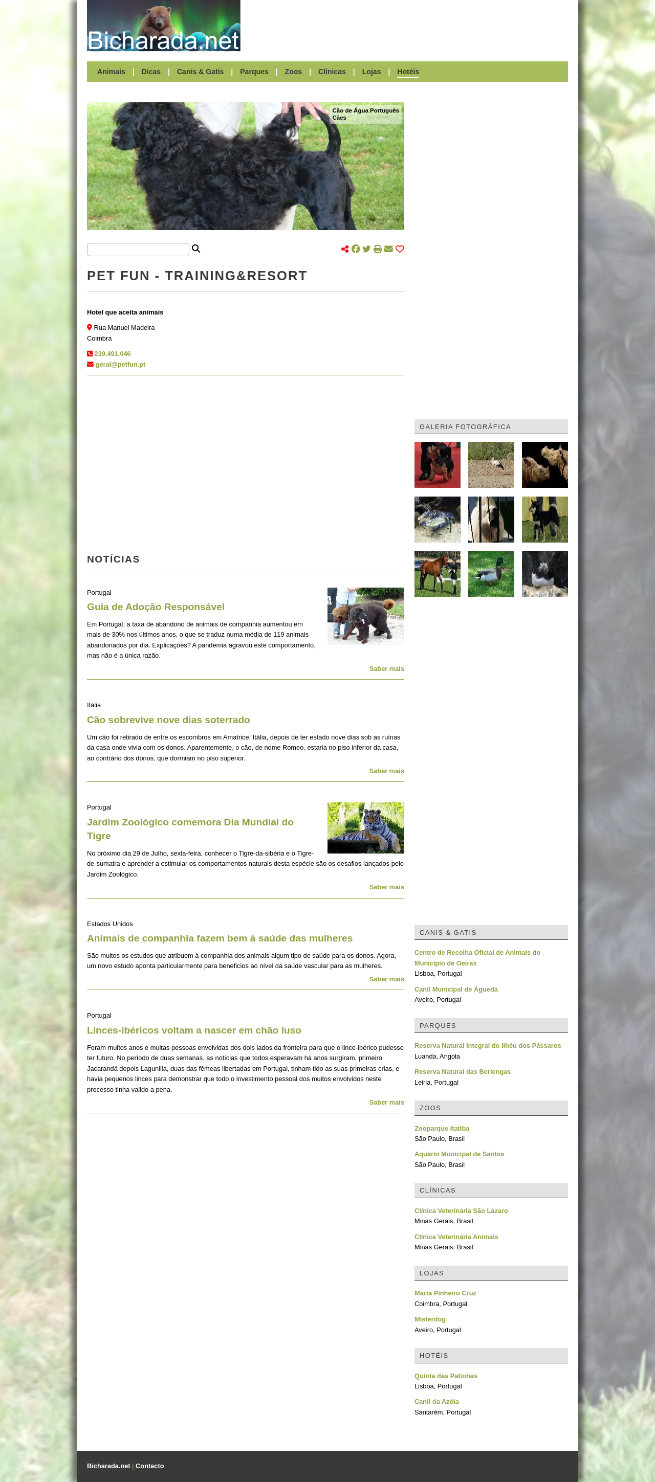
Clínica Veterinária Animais (456, 1237)
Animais (111, 72)
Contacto (150, 1466)
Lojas (371, 72)
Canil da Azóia (436, 1401)
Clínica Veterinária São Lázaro (461, 1211)
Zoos (293, 72)
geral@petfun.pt (121, 364)
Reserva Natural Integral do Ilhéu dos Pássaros (487, 1045)
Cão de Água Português (365, 110)
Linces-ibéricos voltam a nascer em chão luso (194, 1030)
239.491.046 (113, 353)
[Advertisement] (409, 25)
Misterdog (430, 1319)
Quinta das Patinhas (445, 1376)
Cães (339, 118)
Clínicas (332, 72)
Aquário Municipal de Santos (459, 1154)
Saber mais (386, 668)
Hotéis (408, 72)
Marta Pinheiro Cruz (445, 1293)
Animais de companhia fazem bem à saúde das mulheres (220, 938)
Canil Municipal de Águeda (456, 989)
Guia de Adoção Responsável (156, 606)
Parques (254, 72)
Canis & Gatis (200, 72)
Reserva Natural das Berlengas (462, 1071)
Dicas (151, 72)
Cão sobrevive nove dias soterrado (168, 719)
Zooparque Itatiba (441, 1128)
